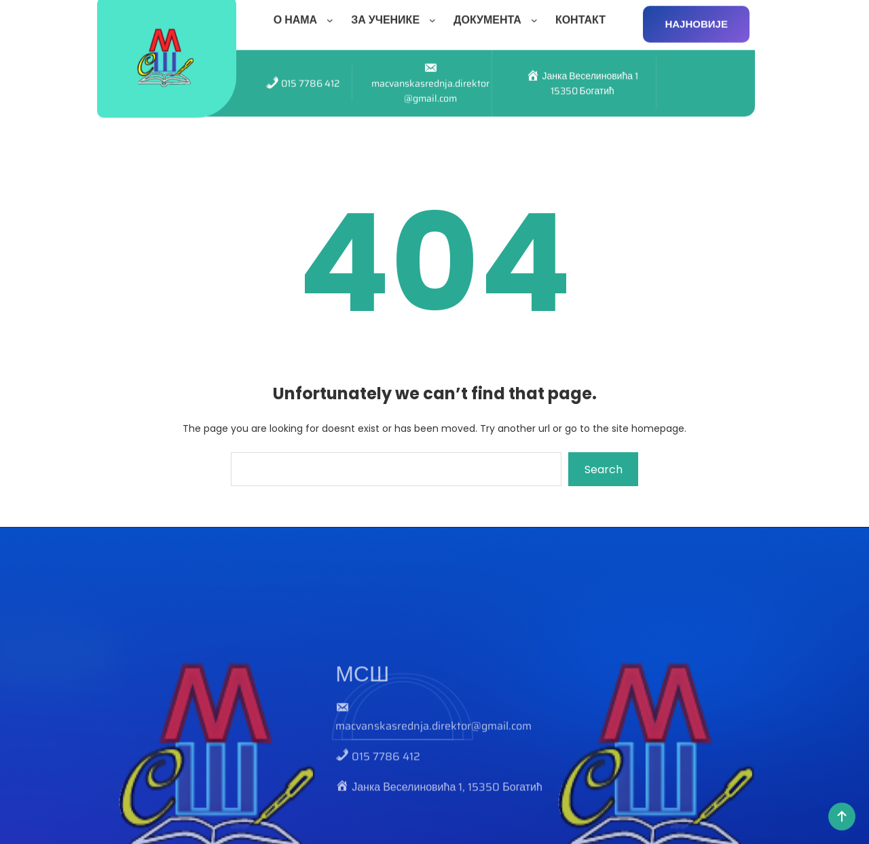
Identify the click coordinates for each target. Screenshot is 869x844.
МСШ (362, 719)
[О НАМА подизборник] (333, 15)
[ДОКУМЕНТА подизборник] (537, 15)
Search (604, 469)
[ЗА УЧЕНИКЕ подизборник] (435, 15)
